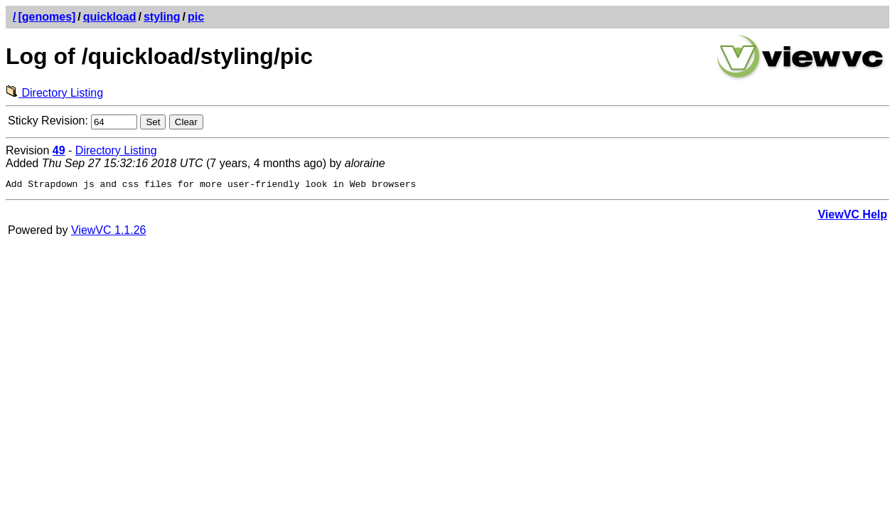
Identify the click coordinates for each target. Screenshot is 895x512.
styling (162, 17)
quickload (109, 17)
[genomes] (46, 17)
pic (196, 17)
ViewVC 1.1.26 (108, 232)
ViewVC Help (852, 216)
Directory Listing (54, 93)
